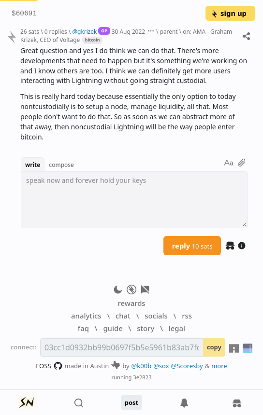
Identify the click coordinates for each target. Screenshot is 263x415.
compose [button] (61, 164)
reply (192, 245)
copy (214, 347)
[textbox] (134, 200)
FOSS (49, 366)
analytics (86, 315)
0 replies (55, 31)
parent (169, 31)
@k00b (142, 365)
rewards (131, 303)
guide (112, 328)
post (132, 402)
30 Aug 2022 (128, 31)
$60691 (24, 13)
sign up (228, 13)
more (219, 365)
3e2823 (142, 377)
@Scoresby (187, 365)
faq (83, 328)
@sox (161, 365)
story (145, 328)
